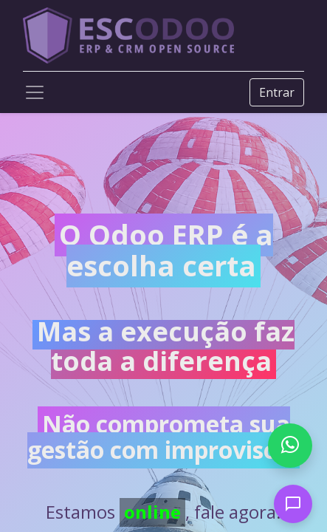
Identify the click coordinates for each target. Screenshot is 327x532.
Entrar (277, 92)
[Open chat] (293, 504)
